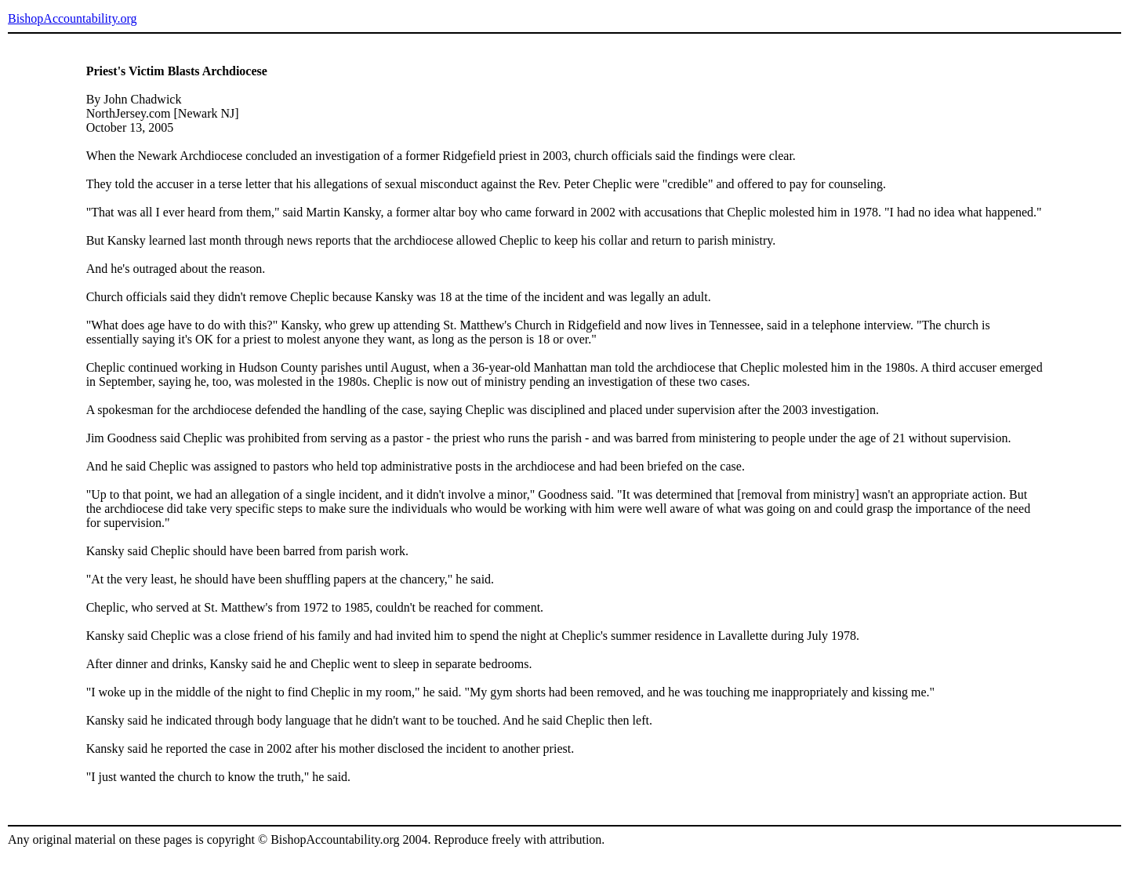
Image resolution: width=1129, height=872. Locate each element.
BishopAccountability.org (72, 18)
